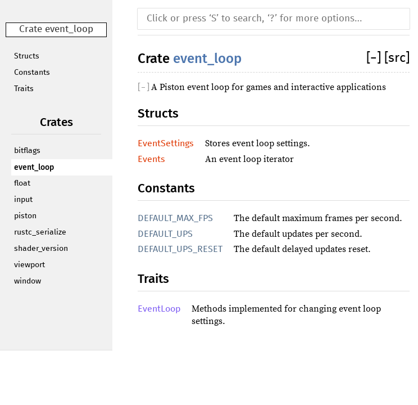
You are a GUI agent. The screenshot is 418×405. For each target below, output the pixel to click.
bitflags (27, 151)
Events (151, 159)
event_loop (34, 167)
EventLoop (159, 308)
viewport (29, 265)
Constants (32, 72)
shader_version (41, 249)
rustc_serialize (40, 232)
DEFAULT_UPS (165, 234)
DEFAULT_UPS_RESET (180, 249)
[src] (397, 58)
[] (375, 58)
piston (25, 216)
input (23, 200)
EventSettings (166, 143)
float (22, 183)
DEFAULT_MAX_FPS (175, 218)
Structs (26, 56)
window (27, 281)
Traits (24, 89)
